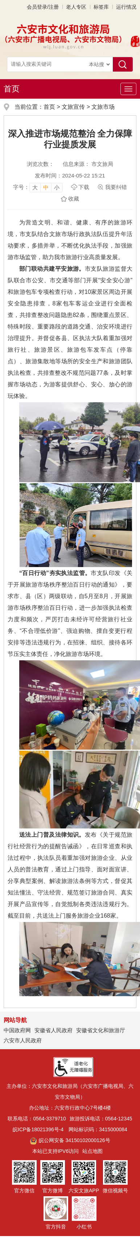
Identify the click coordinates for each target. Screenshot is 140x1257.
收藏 (73, 199)
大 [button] (35, 187)
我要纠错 (116, 187)
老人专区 (76, 7)
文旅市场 (103, 107)
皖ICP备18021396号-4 (38, 1129)
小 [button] (56, 187)
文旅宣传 (73, 107)
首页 (12, 88)
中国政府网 (17, 1030)
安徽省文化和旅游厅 (100, 1030)
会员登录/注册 (43, 7)
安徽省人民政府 (53, 1030)
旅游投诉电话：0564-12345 (101, 1118)
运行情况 (126, 7)
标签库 (101, 7)
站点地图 (92, 1151)
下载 (83, 187)
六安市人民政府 (23, 1040)
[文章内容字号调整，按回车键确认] (37, 187)
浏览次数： (40, 164)
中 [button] (46, 187)
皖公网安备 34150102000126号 (70, 1140)
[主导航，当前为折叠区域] (128, 89)
